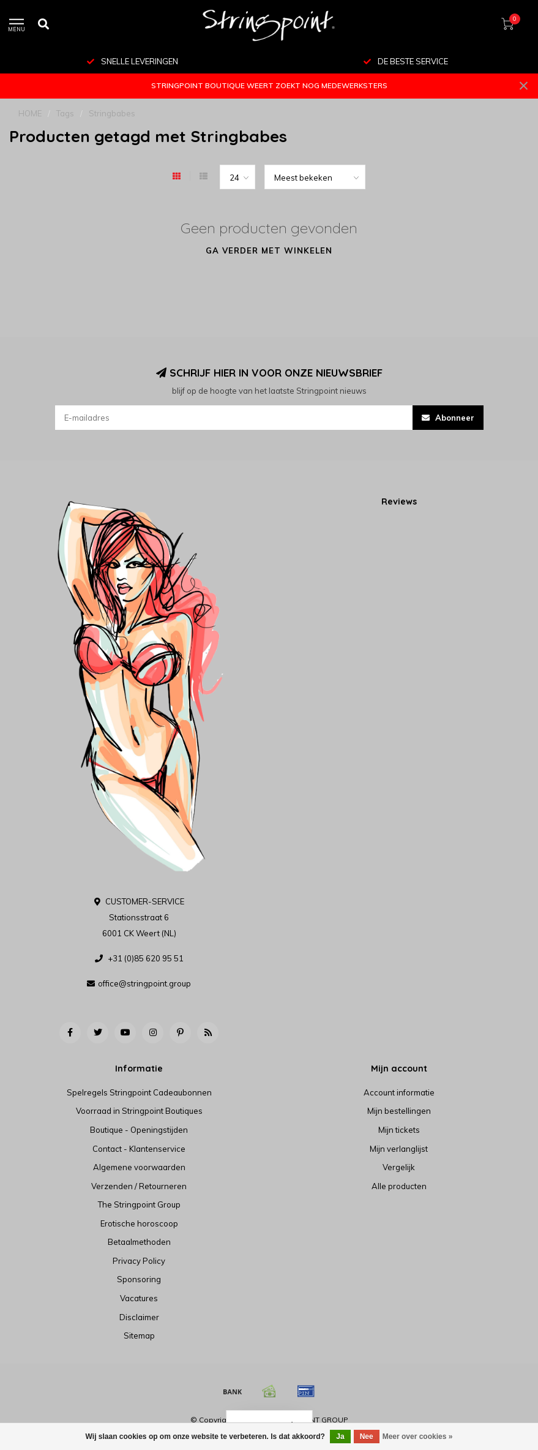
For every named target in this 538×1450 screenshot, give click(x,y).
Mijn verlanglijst (399, 1149)
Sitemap (139, 1335)
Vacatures (139, 1298)
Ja (340, 1436)
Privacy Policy (139, 1261)
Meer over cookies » (418, 1436)
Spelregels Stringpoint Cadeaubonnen (139, 1092)
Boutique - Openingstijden (139, 1130)
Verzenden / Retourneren (139, 1186)
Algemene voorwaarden (139, 1167)
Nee (366, 1436)
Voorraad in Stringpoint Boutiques (139, 1111)
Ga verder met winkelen (269, 250)
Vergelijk (399, 1167)
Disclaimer (139, 1317)
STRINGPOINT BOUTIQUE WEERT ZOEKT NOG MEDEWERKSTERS (269, 85)
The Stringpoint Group (139, 1204)
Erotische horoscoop (139, 1223)
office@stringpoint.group (144, 983)
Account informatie (399, 1092)
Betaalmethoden (139, 1242)
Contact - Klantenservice (138, 1149)
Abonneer (448, 418)
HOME (30, 113)
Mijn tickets (399, 1130)
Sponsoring (139, 1279)
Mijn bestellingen (399, 1111)
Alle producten (399, 1186)
